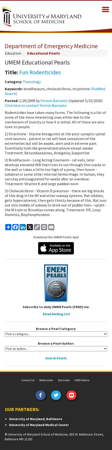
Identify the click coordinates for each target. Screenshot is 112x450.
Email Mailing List (56, 314)
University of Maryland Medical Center (39, 425)
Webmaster (46, 380)
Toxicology (32, 81)
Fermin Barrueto (54, 100)
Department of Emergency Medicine (51, 46)
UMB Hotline (81, 380)
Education (13, 53)
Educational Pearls (43, 53)
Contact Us (28, 380)
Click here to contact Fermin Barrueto (36, 105)
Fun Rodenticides (40, 72)
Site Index (64, 380)
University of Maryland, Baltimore (35, 419)
